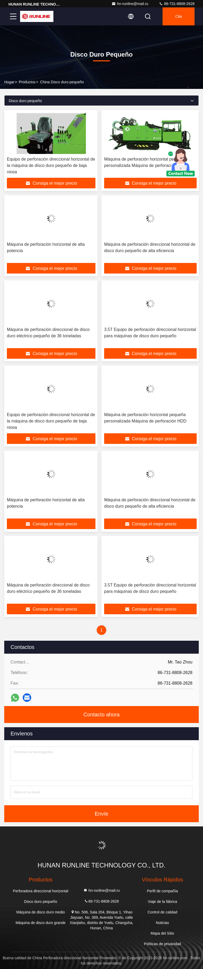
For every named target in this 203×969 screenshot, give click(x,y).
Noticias (162, 923)
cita (178, 16)
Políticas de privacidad (162, 944)
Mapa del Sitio (162, 933)
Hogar (9, 82)
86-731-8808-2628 (177, 4)
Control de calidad (162, 912)
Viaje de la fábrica (162, 901)
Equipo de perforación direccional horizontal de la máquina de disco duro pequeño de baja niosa (51, 165)
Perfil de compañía (162, 891)
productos (27, 82)
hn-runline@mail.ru (130, 4)
